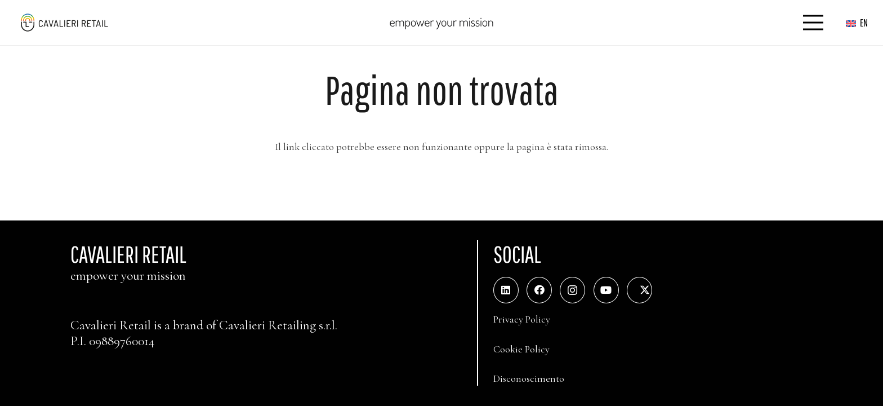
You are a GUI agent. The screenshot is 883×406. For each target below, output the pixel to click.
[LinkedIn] (506, 290)
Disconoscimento (528, 378)
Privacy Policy (521, 319)
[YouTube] (606, 290)
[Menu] (813, 22)
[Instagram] (572, 290)
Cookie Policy (521, 349)
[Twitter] (639, 290)
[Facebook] (539, 290)
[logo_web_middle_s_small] (64, 22)
